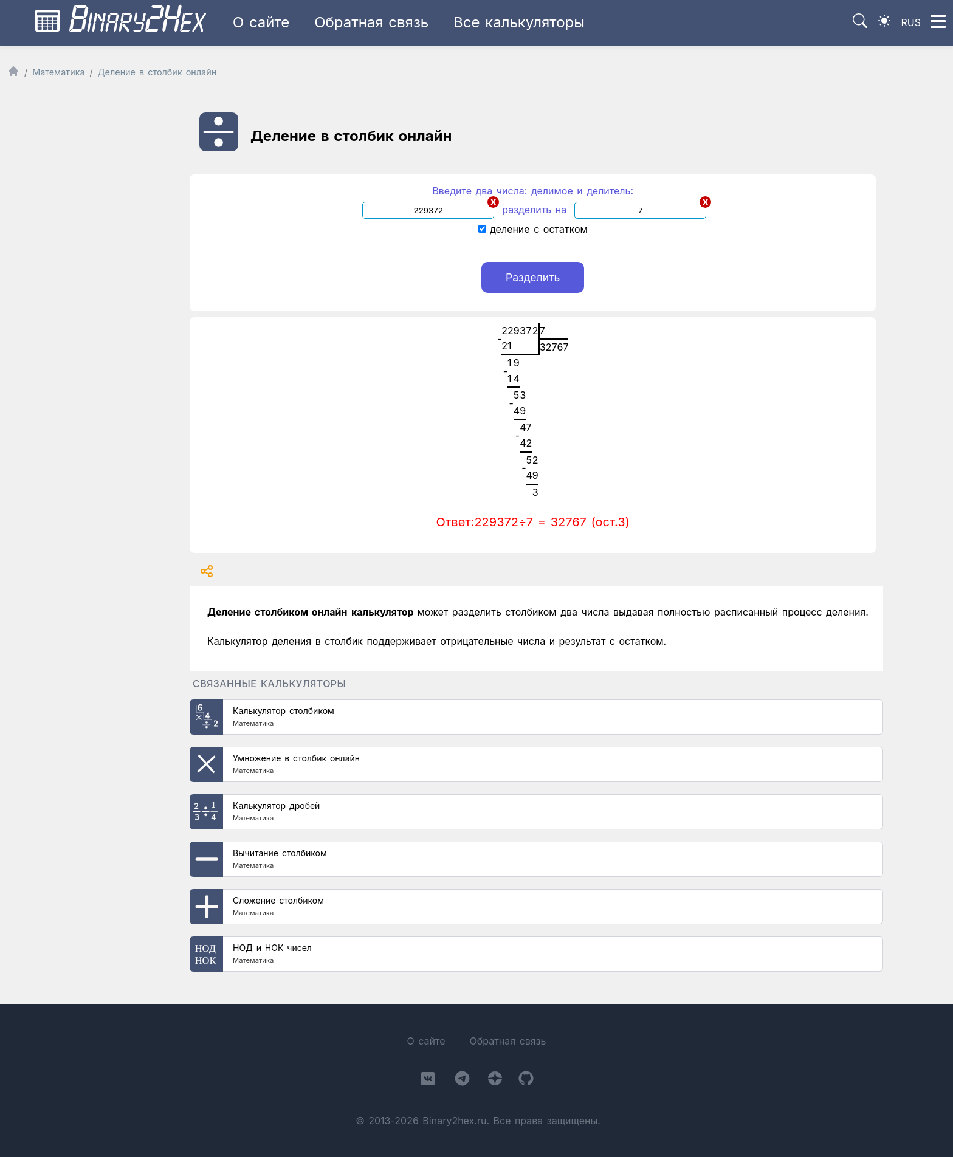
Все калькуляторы (519, 22)
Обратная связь (371, 22)
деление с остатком (533, 229)
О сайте (261, 22)
